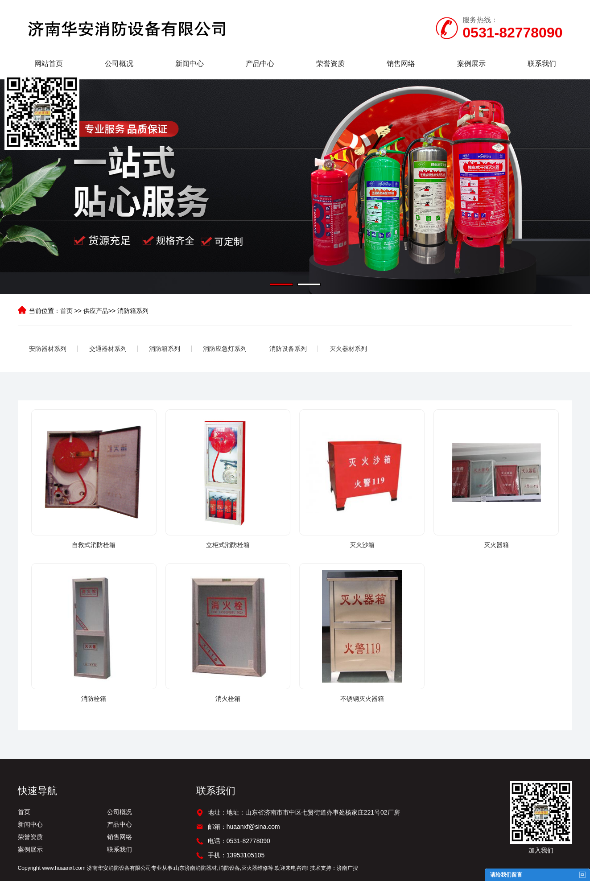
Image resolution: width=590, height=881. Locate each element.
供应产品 (95, 310)
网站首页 (48, 63)
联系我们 (542, 63)
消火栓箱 (227, 697)
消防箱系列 (133, 310)
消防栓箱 (93, 697)
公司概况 (119, 63)
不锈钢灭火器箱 (362, 697)
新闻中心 (189, 63)
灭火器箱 (496, 543)
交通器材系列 (114, 348)
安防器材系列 (50, 348)
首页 (66, 310)
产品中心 (260, 63)
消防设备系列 (307, 348)
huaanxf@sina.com (253, 824)
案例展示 (471, 63)
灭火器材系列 (371, 348)
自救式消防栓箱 (94, 543)
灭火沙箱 (362, 543)
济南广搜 (347, 867)
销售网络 (401, 63)
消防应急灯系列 (239, 348)
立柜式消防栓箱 (228, 543)
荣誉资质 (330, 63)
